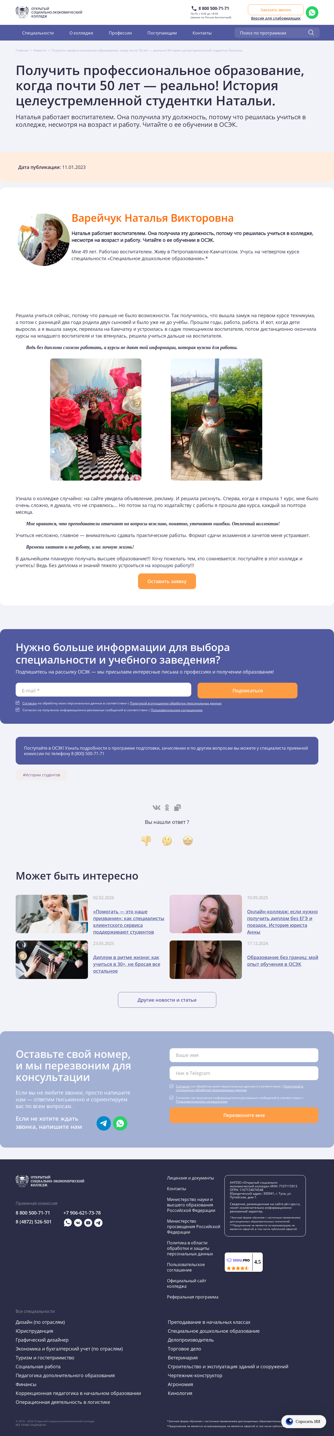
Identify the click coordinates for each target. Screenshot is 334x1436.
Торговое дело (184, 1349)
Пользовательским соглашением (176, 710)
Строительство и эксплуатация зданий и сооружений (228, 1366)
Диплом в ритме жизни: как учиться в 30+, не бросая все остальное (126, 964)
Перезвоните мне (244, 1115)
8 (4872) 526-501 (34, 1221)
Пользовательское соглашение (186, 1267)
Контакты (202, 33)
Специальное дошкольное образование (214, 1331)
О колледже (81, 33)
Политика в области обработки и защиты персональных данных (190, 1248)
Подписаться (247, 690)
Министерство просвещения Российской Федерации (193, 1226)
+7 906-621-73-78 (82, 1213)
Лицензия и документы (190, 1178)
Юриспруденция (34, 1331)
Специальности (38, 33)
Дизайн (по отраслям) (40, 1322)
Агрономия (180, 1384)
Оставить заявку (167, 581)
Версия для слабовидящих (276, 18)
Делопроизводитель (191, 1340)
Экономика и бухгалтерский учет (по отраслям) (69, 1349)
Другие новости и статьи (167, 1000)
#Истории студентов (41, 775)
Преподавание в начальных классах (209, 1322)
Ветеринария (183, 1357)
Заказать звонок (276, 9)
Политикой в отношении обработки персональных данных (176, 703)
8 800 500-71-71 (214, 8)
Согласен (29, 703)
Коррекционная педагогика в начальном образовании (78, 1393)
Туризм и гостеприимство (45, 1357)
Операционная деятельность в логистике (63, 1402)
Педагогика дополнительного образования (65, 1375)
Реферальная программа (192, 1297)
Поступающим (162, 33)
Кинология (180, 1393)
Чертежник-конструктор (195, 1375)
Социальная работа (38, 1366)
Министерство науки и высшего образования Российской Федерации (191, 1204)
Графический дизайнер (42, 1340)
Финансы (26, 1384)
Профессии (120, 33)
